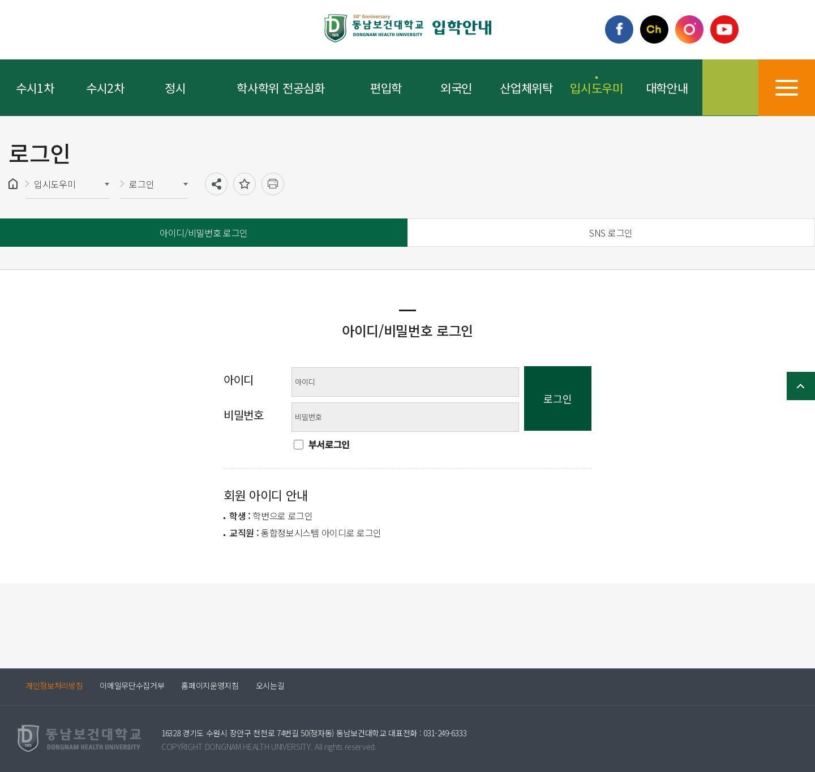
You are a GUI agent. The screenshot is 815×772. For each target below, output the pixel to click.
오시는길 (270, 685)
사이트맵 (786, 87)
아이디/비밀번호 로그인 (204, 232)
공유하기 (216, 184)
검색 (730, 87)
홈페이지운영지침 (210, 685)
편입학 (386, 87)
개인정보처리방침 (54, 685)
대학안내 (667, 87)
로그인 (141, 184)
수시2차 (105, 87)
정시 (175, 87)
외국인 (456, 87)
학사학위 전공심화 (280, 87)
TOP (801, 386)
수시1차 (35, 87)
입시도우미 (596, 87)
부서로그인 (329, 444)
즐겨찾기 (244, 184)
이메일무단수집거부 (132, 685)
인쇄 (272, 184)
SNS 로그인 (611, 232)
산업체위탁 (526, 87)
